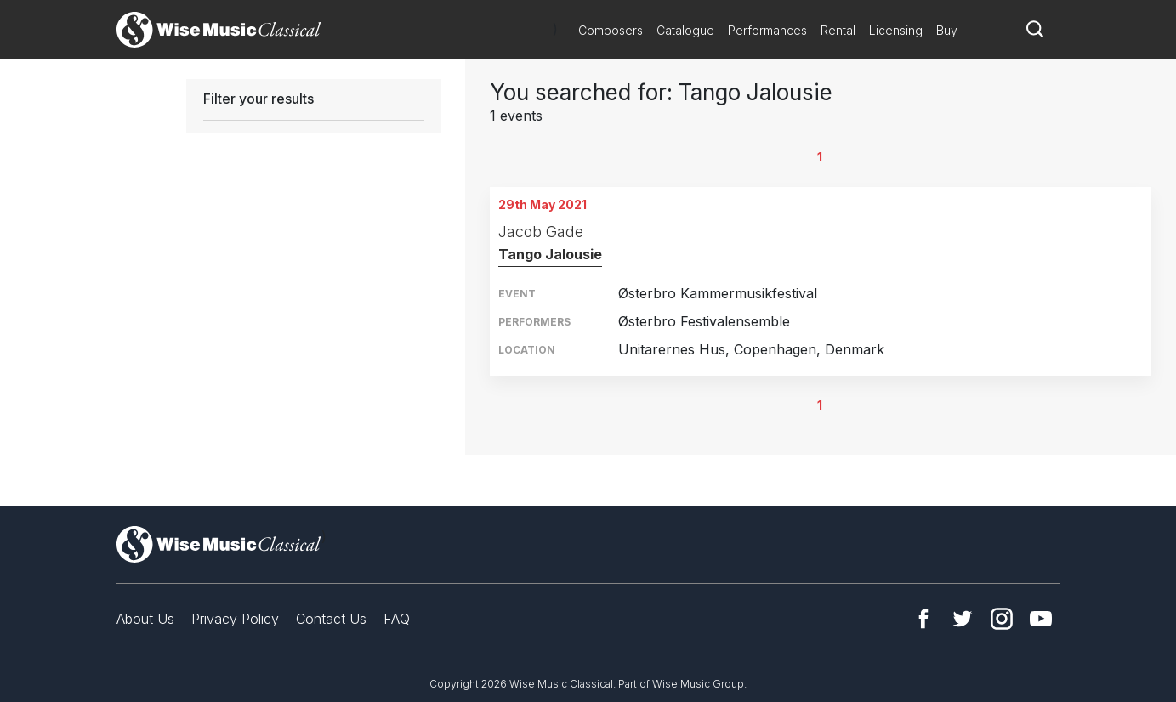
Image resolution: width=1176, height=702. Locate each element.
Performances (767, 30)
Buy (946, 30)
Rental (838, 30)
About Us (145, 618)
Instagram (1002, 619)
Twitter (963, 619)
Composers (610, 30)
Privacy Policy (235, 618)
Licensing (896, 30)
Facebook (923, 619)
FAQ (396, 618)
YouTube (1041, 619)
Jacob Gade (540, 232)
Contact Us (331, 618)
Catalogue (685, 30)
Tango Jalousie (550, 254)
